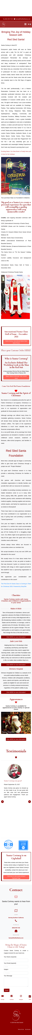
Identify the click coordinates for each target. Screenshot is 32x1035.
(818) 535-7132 (8, 19)
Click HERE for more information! (16, 637)
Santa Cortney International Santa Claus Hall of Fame (16, 342)
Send (6, 990)
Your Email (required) (10, 963)
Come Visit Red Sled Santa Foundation (16, 386)
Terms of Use (21, 1029)
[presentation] (4, 721)
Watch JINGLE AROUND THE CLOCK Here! (16, 377)
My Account (27, 1029)
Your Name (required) (10, 957)
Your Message (8, 975)
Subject (6, 969)
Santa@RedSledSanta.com (22, 19)
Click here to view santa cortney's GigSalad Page (16, 877)
